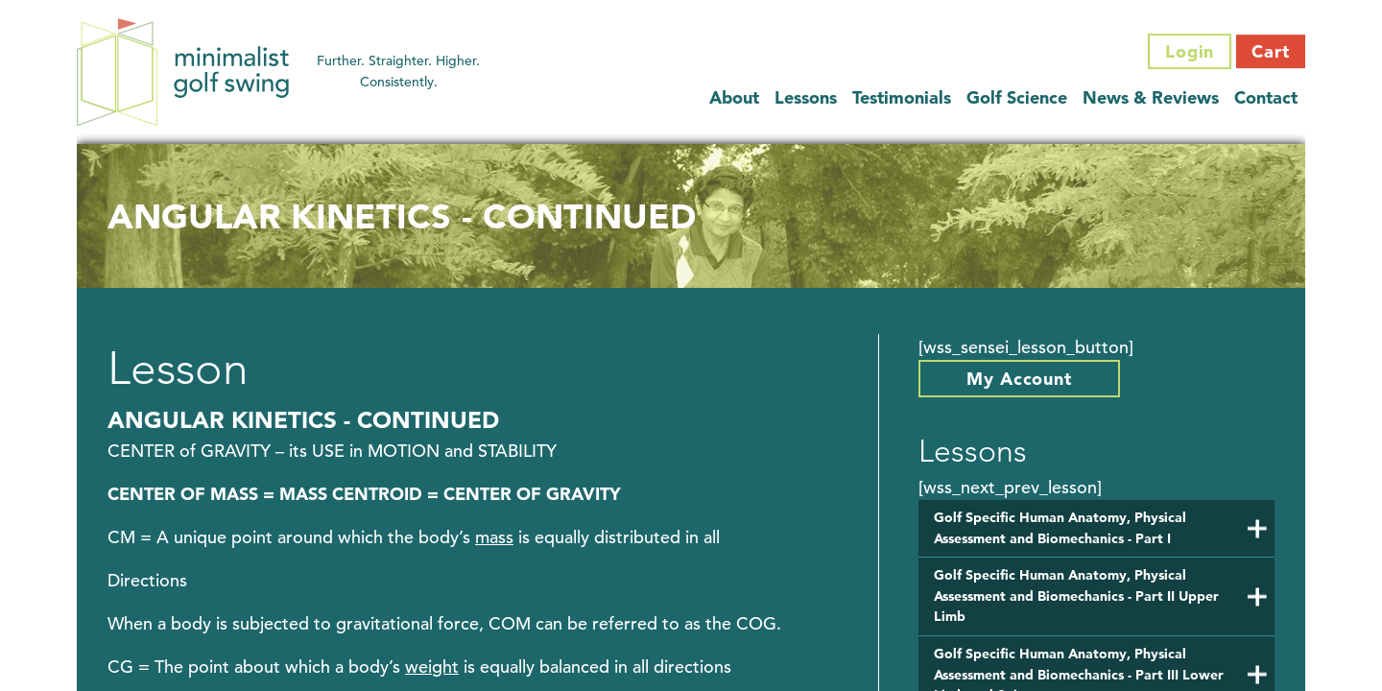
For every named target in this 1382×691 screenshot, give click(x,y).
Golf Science (1016, 97)
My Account (1019, 379)
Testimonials (901, 97)
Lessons (805, 97)
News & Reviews (1151, 97)
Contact (1266, 97)
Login (1190, 51)
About (734, 97)
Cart (1270, 51)
